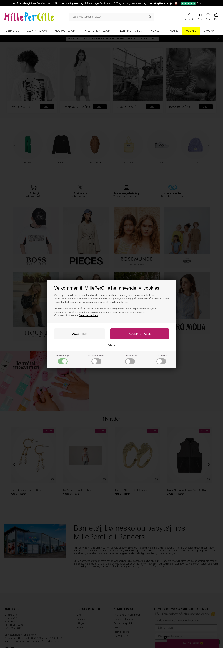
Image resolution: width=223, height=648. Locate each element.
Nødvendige (62, 359)
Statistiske (161, 359)
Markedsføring (96, 359)
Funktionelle (130, 359)
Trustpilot (194, 3)
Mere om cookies (88, 315)
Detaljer (111, 345)
